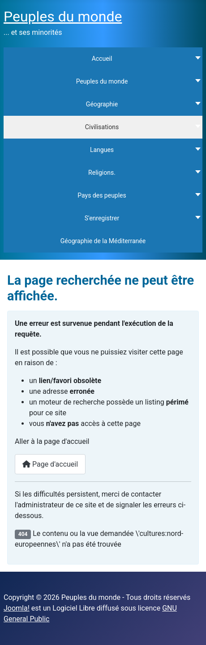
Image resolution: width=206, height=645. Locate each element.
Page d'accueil (50, 464)
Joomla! (17, 608)
